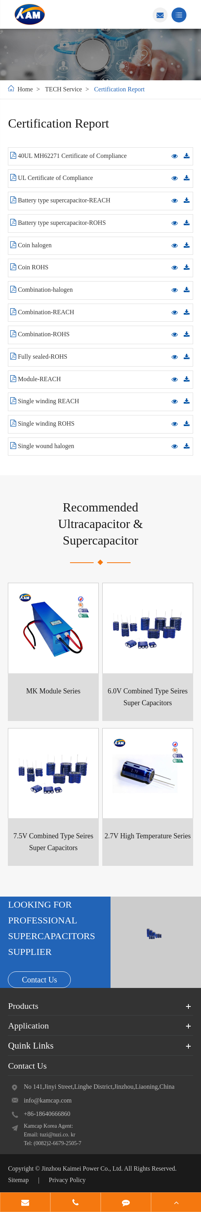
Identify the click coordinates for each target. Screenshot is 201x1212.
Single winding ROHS (42, 423)
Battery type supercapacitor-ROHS (58, 222)
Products (23, 1006)
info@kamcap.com (48, 1100)
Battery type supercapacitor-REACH (60, 200)
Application (28, 1026)
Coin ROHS (29, 267)
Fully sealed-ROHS (38, 356)
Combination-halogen (41, 289)
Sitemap (18, 1180)
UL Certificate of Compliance (51, 177)
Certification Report (119, 89)
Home (25, 89)
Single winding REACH (44, 400)
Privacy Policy (67, 1180)
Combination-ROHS (40, 333)
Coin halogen (31, 244)
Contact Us (39, 979)
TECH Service (63, 89)
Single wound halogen (42, 445)
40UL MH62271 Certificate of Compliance (68, 155)
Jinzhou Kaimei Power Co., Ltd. (82, 1168)
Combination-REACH (42, 311)
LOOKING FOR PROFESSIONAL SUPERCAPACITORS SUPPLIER (51, 928)
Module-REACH (35, 378)
